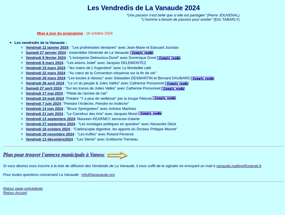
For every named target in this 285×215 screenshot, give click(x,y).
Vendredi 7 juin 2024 (43, 103)
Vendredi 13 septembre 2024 (50, 119)
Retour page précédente (23, 188)
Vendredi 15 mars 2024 (45, 68)
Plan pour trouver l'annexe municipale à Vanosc (54, 154)
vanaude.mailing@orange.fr (239, 166)
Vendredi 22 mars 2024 (45, 73)
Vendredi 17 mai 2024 (44, 93)
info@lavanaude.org (98, 175)
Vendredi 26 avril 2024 (45, 83)
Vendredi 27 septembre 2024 (50, 124)
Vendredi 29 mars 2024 (45, 78)
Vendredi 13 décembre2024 (49, 139)
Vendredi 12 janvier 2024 (47, 47)
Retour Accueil (15, 193)
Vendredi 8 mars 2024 (44, 63)
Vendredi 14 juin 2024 (44, 109)
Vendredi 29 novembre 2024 (50, 134)
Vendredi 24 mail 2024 (45, 98)
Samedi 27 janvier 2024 (46, 52)
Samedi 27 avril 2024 (44, 88)
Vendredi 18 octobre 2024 (48, 129)
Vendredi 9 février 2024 (46, 58)
